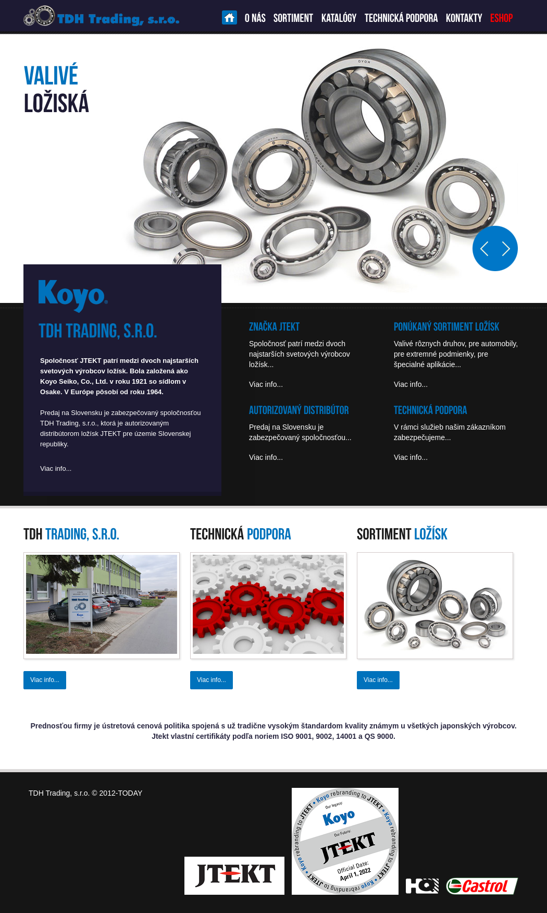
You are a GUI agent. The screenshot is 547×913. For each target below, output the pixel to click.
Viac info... (55, 468)
